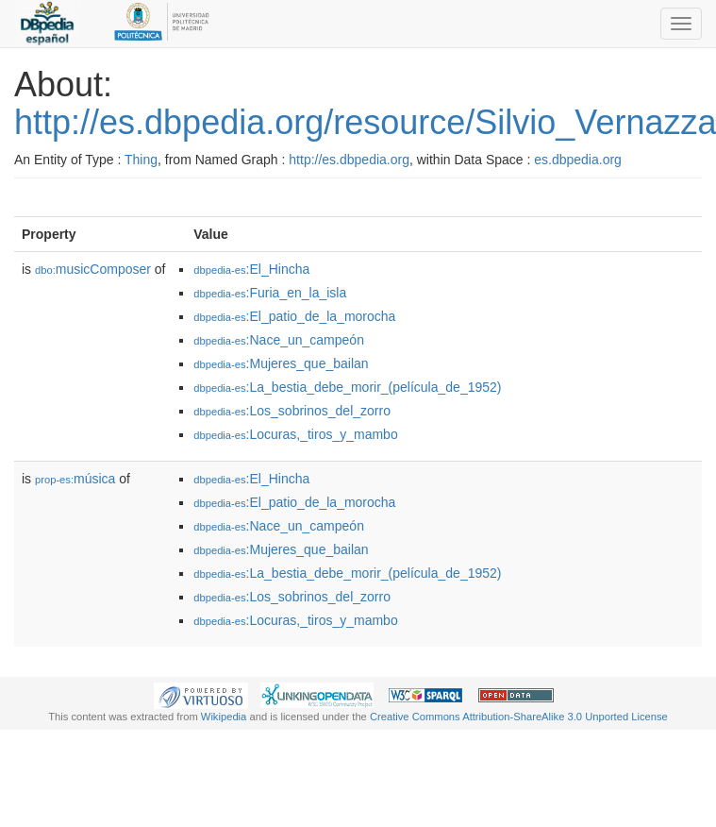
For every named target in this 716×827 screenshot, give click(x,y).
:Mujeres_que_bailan (280, 363)
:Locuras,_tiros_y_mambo (295, 434)
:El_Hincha (251, 269)
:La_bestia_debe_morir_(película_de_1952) (347, 387)
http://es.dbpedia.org (349, 159)
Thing (141, 159)
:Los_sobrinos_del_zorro (292, 410)
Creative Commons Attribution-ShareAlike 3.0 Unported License (519, 716)
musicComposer (93, 269)
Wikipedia (224, 716)
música (75, 478)
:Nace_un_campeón (278, 339)
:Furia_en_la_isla (269, 292)
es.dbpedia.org (578, 159)
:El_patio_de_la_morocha (294, 316)
